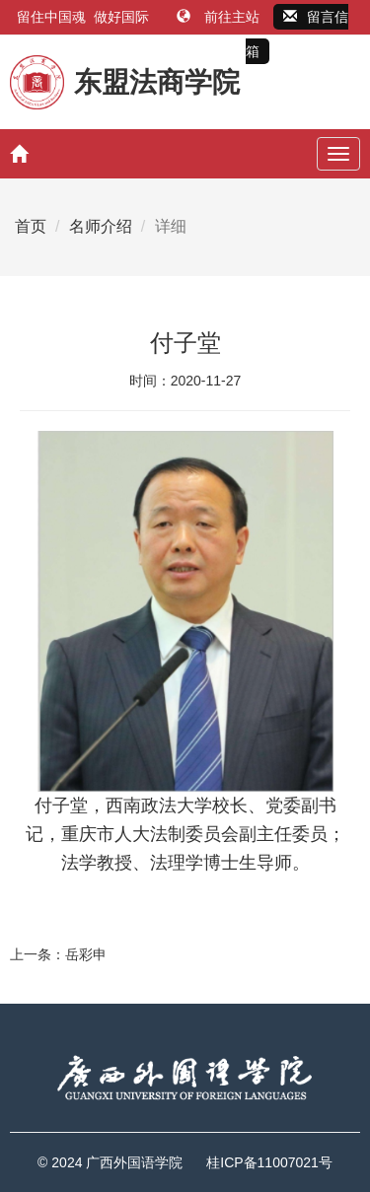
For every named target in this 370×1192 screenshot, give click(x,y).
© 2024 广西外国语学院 (110, 1162)
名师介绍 (100, 226)
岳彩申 (86, 954)
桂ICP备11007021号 (269, 1162)
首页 (30, 226)
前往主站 (220, 17)
